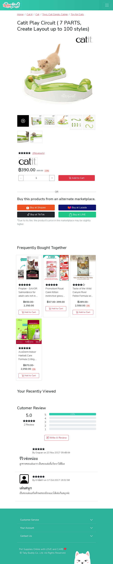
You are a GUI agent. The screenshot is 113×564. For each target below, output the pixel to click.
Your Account (27, 528)
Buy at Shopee (36, 207)
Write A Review (56, 437)
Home (20, 14)
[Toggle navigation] (107, 5)
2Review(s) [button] (38, 153)
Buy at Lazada (77, 207)
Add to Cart (76, 178)
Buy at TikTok (36, 214)
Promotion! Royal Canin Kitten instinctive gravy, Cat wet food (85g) (55, 296)
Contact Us (26, 536)
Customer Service (29, 520)
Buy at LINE (77, 214)
